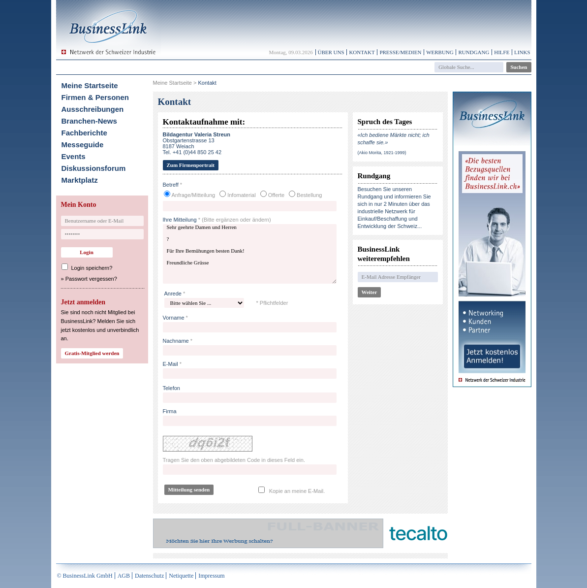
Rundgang (473, 52)
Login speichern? (92, 268)
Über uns (331, 52)
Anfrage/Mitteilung (194, 195)
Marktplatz (80, 180)
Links (522, 52)
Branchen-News (89, 121)
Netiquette (181, 575)
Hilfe (501, 52)
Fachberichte (84, 133)
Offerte (276, 195)
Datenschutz (149, 575)
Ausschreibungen (93, 109)
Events (74, 156)
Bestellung (309, 195)
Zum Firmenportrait (191, 165)
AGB (124, 575)
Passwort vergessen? (91, 279)
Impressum (211, 575)
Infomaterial (241, 195)
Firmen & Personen (95, 97)
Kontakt (361, 52)
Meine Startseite (90, 85)
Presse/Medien (400, 52)
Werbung (440, 52)
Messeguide (83, 144)
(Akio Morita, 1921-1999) (382, 152)
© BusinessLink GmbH (85, 575)
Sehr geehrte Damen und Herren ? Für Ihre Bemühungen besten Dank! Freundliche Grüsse (250, 254)
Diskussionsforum (94, 168)
